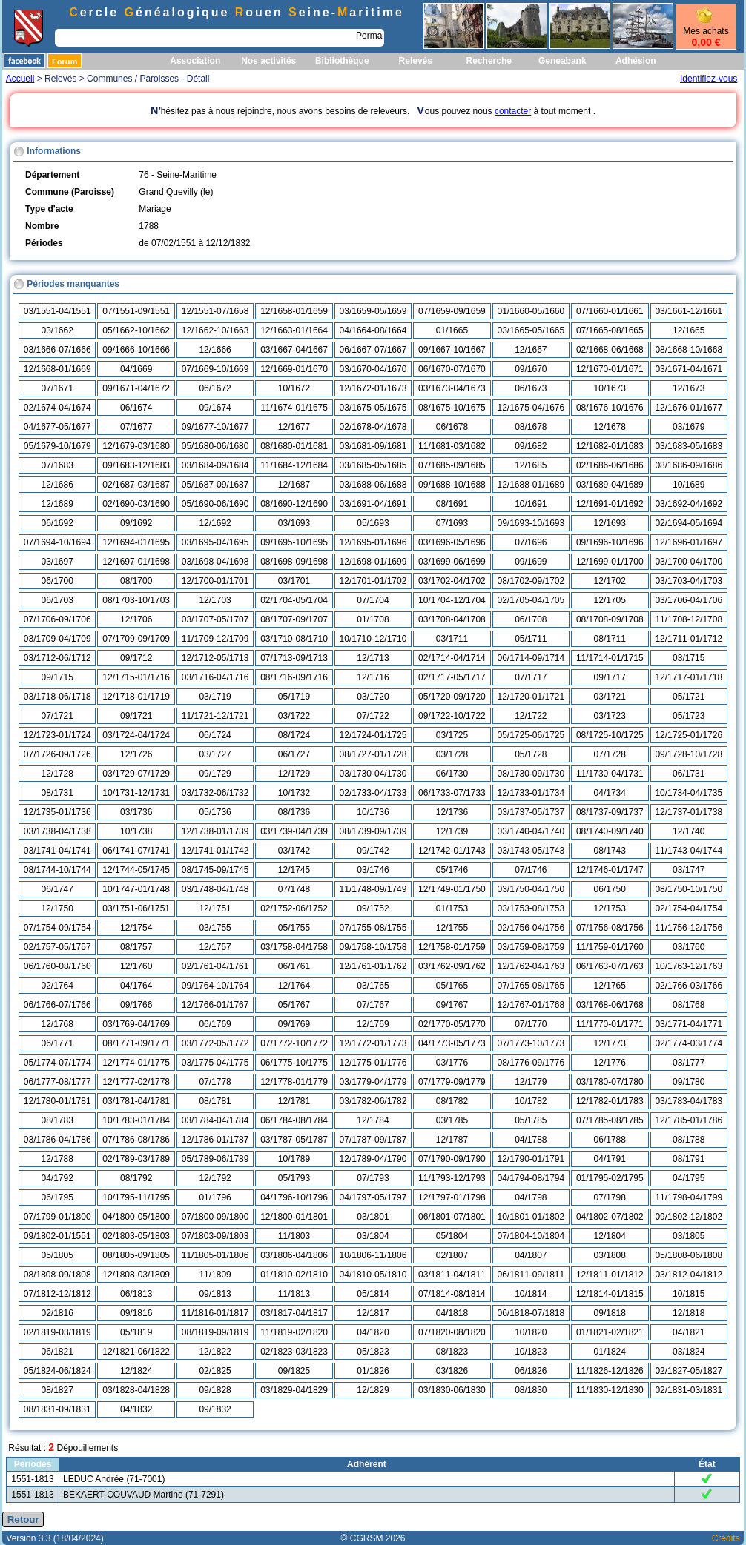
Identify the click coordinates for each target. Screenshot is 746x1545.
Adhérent (366, 1464)
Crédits (726, 1538)
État (707, 1464)
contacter (513, 111)
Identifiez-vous (708, 78)
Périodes (33, 1464)
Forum (64, 61)
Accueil (20, 78)
